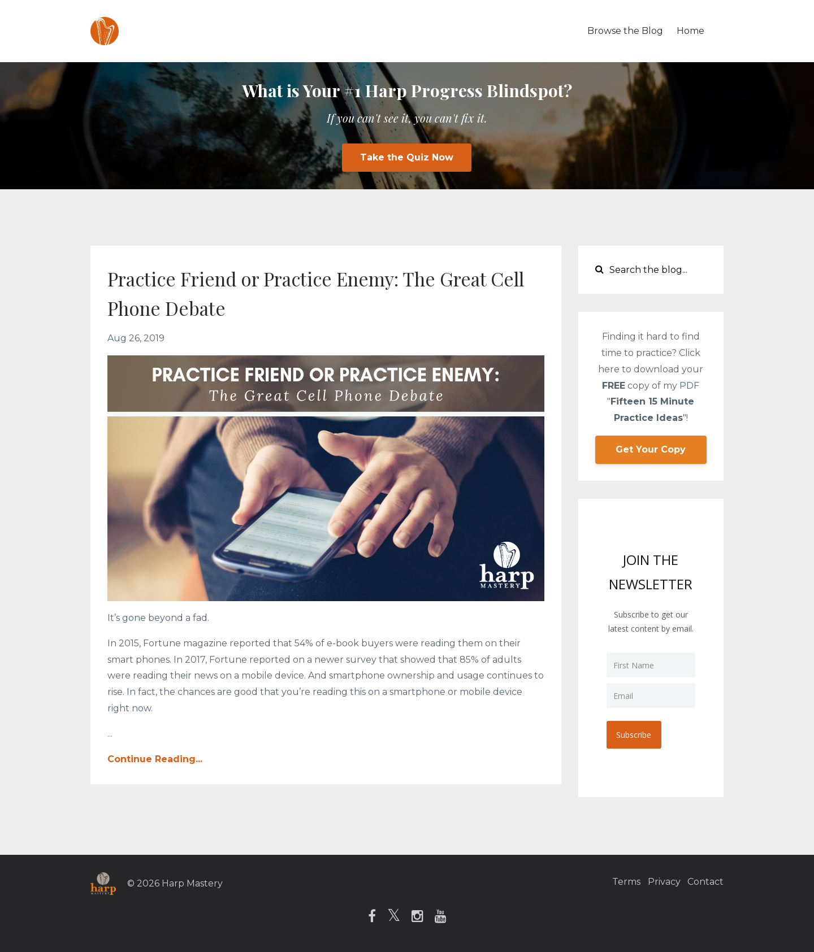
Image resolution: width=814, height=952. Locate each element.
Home (690, 30)
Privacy (657, 882)
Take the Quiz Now (406, 157)
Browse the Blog (625, 30)
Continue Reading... (154, 759)
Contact (705, 882)
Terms (613, 882)
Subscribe (635, 733)
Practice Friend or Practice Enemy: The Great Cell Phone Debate (307, 291)
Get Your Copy (651, 449)
